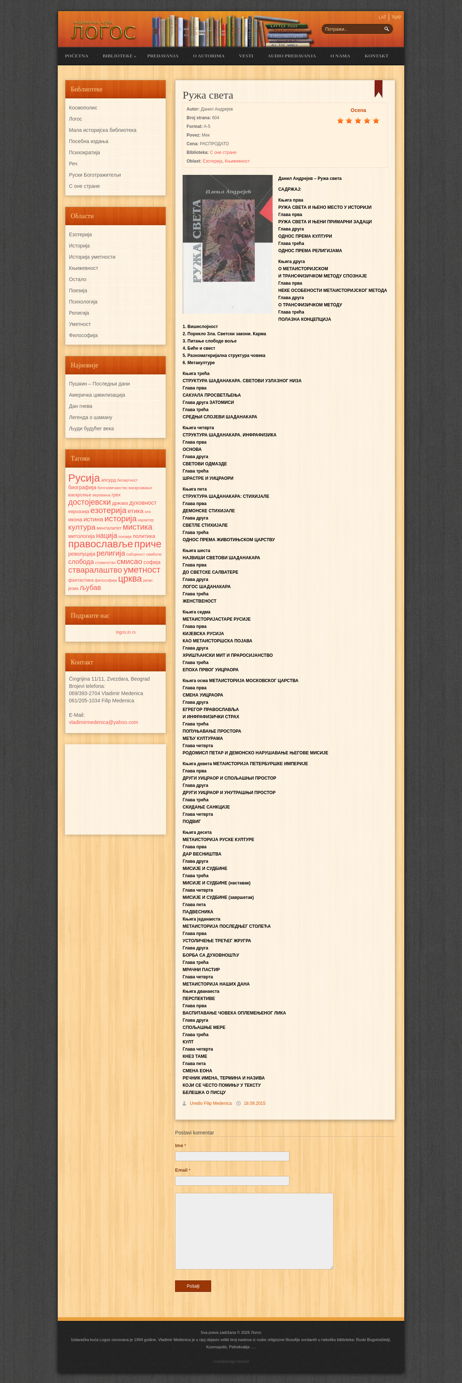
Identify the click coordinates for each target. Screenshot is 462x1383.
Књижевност (237, 161)
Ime (180, 1145)
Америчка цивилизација (97, 395)
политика (144, 536)
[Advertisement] (115, 789)
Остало (77, 279)
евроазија (78, 511)
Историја (79, 246)
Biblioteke (119, 56)
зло (148, 511)
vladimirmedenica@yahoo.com (103, 722)
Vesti (246, 56)
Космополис (83, 108)
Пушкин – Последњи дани (99, 384)
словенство (105, 562)
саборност (135, 554)
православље (100, 544)
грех (116, 494)
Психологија (83, 302)
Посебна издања (88, 141)
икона (75, 519)
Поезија (78, 290)
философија (106, 580)
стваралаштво (95, 569)
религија (110, 553)
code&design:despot (231, 1361)
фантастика (80, 580)
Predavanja (163, 56)
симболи (153, 554)
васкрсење (79, 494)
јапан (148, 580)
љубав (90, 587)
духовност (143, 502)
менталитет (109, 528)
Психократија (84, 152)
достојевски (89, 502)
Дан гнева (80, 406)
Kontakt (376, 56)
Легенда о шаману (90, 417)
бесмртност (127, 480)
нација (106, 535)
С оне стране (223, 152)
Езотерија (213, 161)
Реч (73, 164)
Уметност (80, 324)
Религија (79, 313)
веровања (101, 495)
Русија (84, 478)
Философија (83, 335)
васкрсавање (140, 488)
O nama (340, 56)
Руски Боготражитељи (95, 175)
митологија (81, 536)
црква (130, 578)
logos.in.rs (126, 632)
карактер (146, 520)
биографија (82, 487)
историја (120, 518)
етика (136, 510)
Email (182, 1170)
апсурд (108, 480)
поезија (125, 536)
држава (120, 503)
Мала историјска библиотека (102, 130)
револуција (81, 554)
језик (73, 588)
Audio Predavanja (292, 56)
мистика (137, 526)
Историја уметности (92, 257)
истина (93, 519)
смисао (129, 561)
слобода (81, 561)
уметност (142, 569)
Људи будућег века (91, 428)
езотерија (109, 510)
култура (81, 527)
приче (147, 544)
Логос (75, 119)
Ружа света (208, 95)
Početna (76, 56)
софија (152, 562)
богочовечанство (112, 488)
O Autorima (209, 56)
